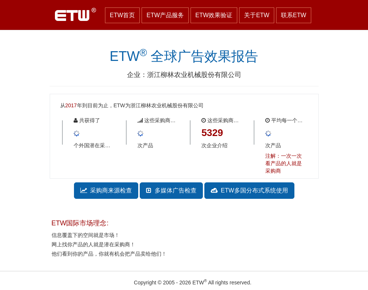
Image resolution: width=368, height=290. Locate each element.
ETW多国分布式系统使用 (249, 190)
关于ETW (256, 15)
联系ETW (293, 15)
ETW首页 (122, 15)
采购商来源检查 (106, 190)
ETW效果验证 (214, 15)
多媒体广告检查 (171, 190)
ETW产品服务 (165, 15)
